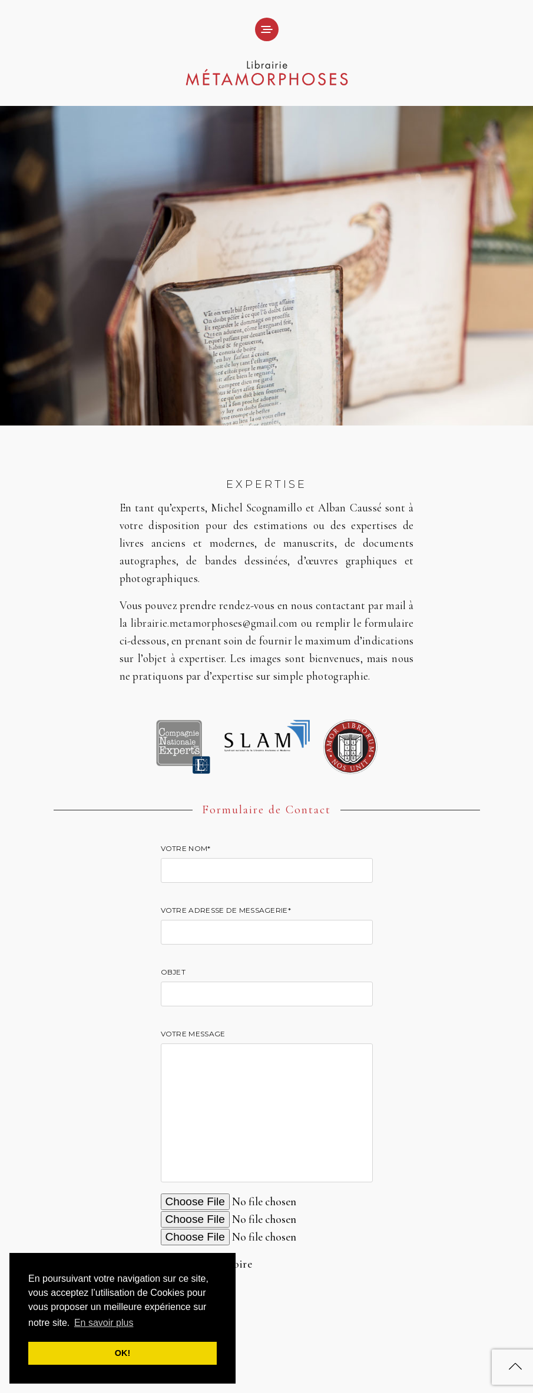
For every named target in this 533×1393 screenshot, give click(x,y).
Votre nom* (267, 860)
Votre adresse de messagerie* (267, 922)
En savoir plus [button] (104, 1323)
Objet (267, 984)
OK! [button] (122, 1353)
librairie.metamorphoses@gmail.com (214, 623)
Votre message (267, 1106)
